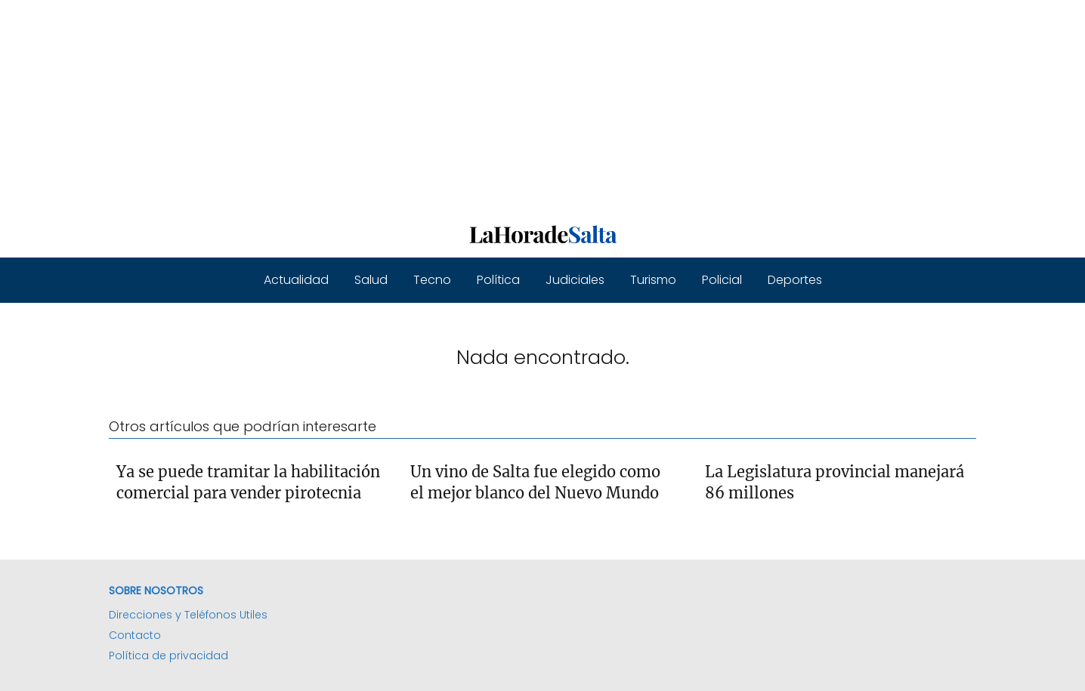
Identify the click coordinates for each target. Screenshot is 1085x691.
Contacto (135, 635)
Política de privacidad (168, 655)
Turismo (653, 279)
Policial (722, 279)
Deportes (795, 279)
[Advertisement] (453, 105)
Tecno (432, 279)
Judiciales (575, 279)
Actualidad (296, 279)
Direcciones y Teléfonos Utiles (188, 614)
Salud (371, 279)
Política (498, 279)
